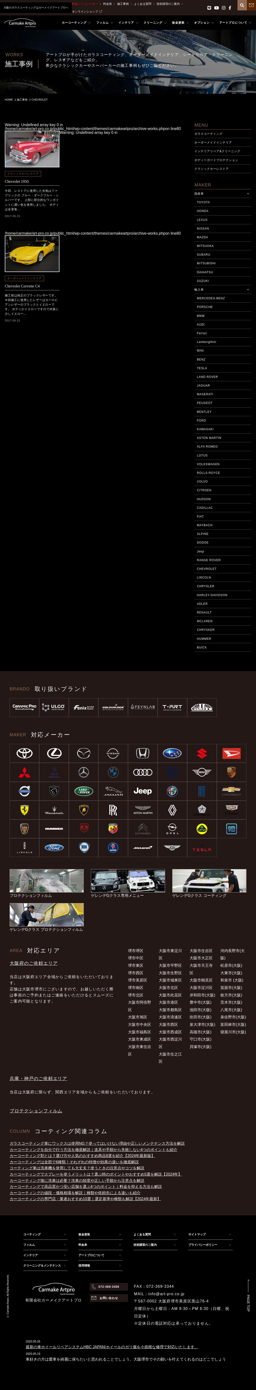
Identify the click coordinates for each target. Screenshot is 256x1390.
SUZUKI (203, 281)
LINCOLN (204, 577)
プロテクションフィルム (36, 1110)
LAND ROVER (207, 377)
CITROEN (204, 490)
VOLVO (202, 481)
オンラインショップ (87, 11)
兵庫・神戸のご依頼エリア (38, 1078)
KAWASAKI (205, 429)
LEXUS (202, 220)
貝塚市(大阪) (200, 1047)
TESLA (202, 368)
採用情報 (84, 1265)
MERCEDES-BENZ (211, 298)
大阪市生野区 (170, 973)
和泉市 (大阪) (231, 980)
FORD (201, 420)
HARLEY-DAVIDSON (212, 595)
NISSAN (203, 228)
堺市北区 (135, 995)
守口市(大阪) (200, 1039)
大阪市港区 (168, 1002)
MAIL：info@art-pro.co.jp (159, 1294)
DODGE (203, 542)
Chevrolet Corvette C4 (22, 286)
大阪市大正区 (201, 958)
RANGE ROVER (209, 560)
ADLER (202, 604)
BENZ (201, 359)
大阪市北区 (168, 988)
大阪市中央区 (139, 1024)
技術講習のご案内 (168, 4)
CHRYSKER (206, 630)
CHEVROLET (207, 569)
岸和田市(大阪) (202, 995)
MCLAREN (204, 621)
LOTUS (202, 455)
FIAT (200, 516)
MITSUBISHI (206, 263)
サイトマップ (197, 1234)
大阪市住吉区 (201, 951)
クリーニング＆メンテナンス (42, 1265)
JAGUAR (203, 385)
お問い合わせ (109, 1298)
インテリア (30, 1255)
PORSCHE (205, 307)
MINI (200, 350)
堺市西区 (135, 973)
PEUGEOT (204, 403)
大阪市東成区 (139, 1039)
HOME (9, 99)
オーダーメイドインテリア (24, 278)
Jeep (200, 551)
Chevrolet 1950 (17, 181)
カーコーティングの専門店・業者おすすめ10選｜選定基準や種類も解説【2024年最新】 (85, 1199)
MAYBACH (204, 525)
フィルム (29, 1245)
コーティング (32, 1234)
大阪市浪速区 (170, 1017)
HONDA (202, 211)
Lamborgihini (206, 342)
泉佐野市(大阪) (233, 1017)
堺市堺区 (135, 951)
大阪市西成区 (170, 1032)
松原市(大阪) (231, 965)
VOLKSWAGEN (208, 464)
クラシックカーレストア (23, 173)
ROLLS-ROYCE (208, 473)
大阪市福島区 (139, 1032)
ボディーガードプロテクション (216, 160)
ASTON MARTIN (209, 438)
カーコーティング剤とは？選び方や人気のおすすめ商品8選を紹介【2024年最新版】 (82, 1156)
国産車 (199, 193)
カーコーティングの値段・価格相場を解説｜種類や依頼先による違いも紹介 (75, 1193)
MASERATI (205, 394)
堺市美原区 (137, 980)
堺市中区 (135, 958)
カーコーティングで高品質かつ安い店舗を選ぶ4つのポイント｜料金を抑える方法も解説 (86, 1187)
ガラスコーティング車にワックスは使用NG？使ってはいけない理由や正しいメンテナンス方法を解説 (97, 1143)
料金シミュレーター (85, 4)
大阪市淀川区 (201, 988)
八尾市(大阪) (231, 1010)
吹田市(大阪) (200, 1017)
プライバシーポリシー (202, 1245)
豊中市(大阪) (200, 1002)
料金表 (107, 4)
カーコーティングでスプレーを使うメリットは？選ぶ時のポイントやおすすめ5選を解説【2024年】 (96, 1174)
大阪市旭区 (137, 1017)
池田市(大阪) (200, 1010)
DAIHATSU (205, 272)
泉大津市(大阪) (202, 1024)
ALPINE (202, 534)
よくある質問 (142, 4)
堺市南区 (135, 988)
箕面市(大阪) (231, 988)
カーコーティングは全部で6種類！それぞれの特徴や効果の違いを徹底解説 (74, 1162)
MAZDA (202, 237)
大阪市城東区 (170, 980)
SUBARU (203, 254)
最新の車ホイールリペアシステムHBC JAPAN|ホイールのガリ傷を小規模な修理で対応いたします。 (112, 1347)
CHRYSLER (205, 586)
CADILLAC (205, 508)
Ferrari (202, 333)
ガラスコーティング (208, 134)
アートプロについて (91, 1255)
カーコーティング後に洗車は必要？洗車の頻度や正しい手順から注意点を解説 (77, 1181)
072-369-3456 (108, 1286)
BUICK (202, 647)
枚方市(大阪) (231, 995)
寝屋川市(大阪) (233, 1032)
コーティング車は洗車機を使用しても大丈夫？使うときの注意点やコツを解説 (77, 1168)
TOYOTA (203, 202)
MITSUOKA (205, 246)
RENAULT (204, 612)
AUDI (201, 324)
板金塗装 (84, 1234)
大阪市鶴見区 (201, 980)
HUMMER (204, 638)
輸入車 (199, 289)
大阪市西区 (168, 1024)
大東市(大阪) (231, 973)
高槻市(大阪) (200, 1032)
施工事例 (123, 4)
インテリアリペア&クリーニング (217, 151)
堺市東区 (135, 965)
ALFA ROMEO (207, 446)
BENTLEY (204, 412)
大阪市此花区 (170, 995)
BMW (201, 316)
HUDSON (204, 499)
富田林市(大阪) (233, 1024)
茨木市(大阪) (231, 1002)
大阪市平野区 (170, 965)
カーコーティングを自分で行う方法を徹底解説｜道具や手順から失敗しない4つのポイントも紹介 (93, 1150)
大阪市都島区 (170, 1010)
